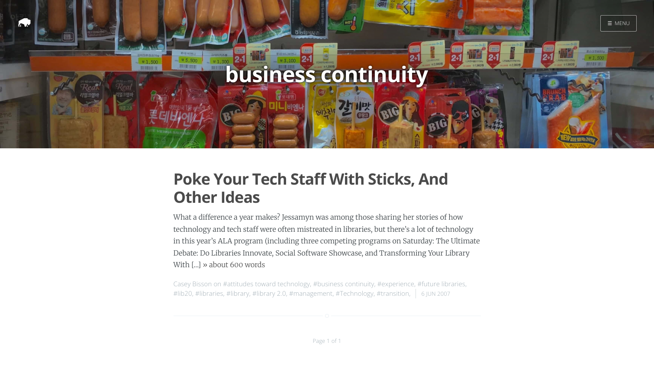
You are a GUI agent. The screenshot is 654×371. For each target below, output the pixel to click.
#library (237, 293)
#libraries (209, 293)
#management (310, 293)
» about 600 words (234, 265)
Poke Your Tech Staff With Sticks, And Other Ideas (311, 187)
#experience (395, 284)
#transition (393, 293)
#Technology (355, 293)
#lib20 (183, 293)
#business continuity (343, 284)
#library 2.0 (269, 293)
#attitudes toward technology (266, 284)
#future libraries (441, 284)
